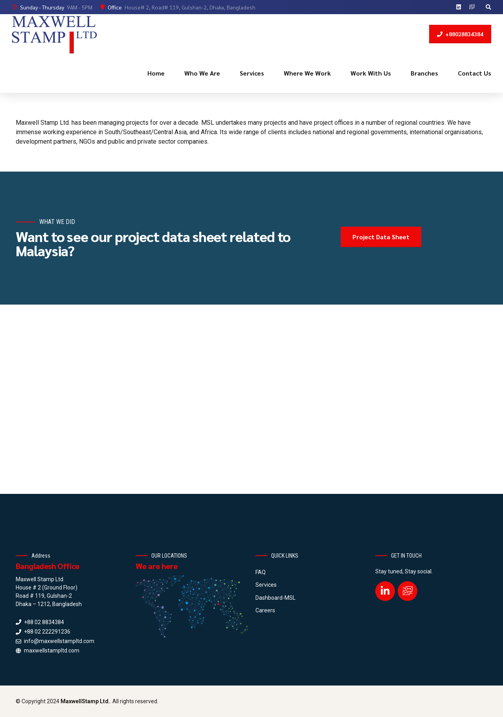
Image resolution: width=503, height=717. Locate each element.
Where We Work (307, 73)
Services (252, 73)
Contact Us (474, 73)
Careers (265, 610)
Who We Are (202, 73)
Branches (424, 73)
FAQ (260, 572)
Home (156, 73)
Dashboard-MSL (275, 598)
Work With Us (371, 73)
